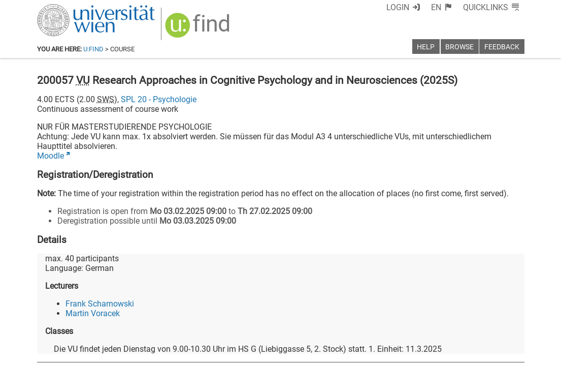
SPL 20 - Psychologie (158, 99)
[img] (199, 29)
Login (397, 7)
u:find (93, 49)
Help (426, 47)
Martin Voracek (92, 313)
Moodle (50, 156)
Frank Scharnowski (99, 304)
